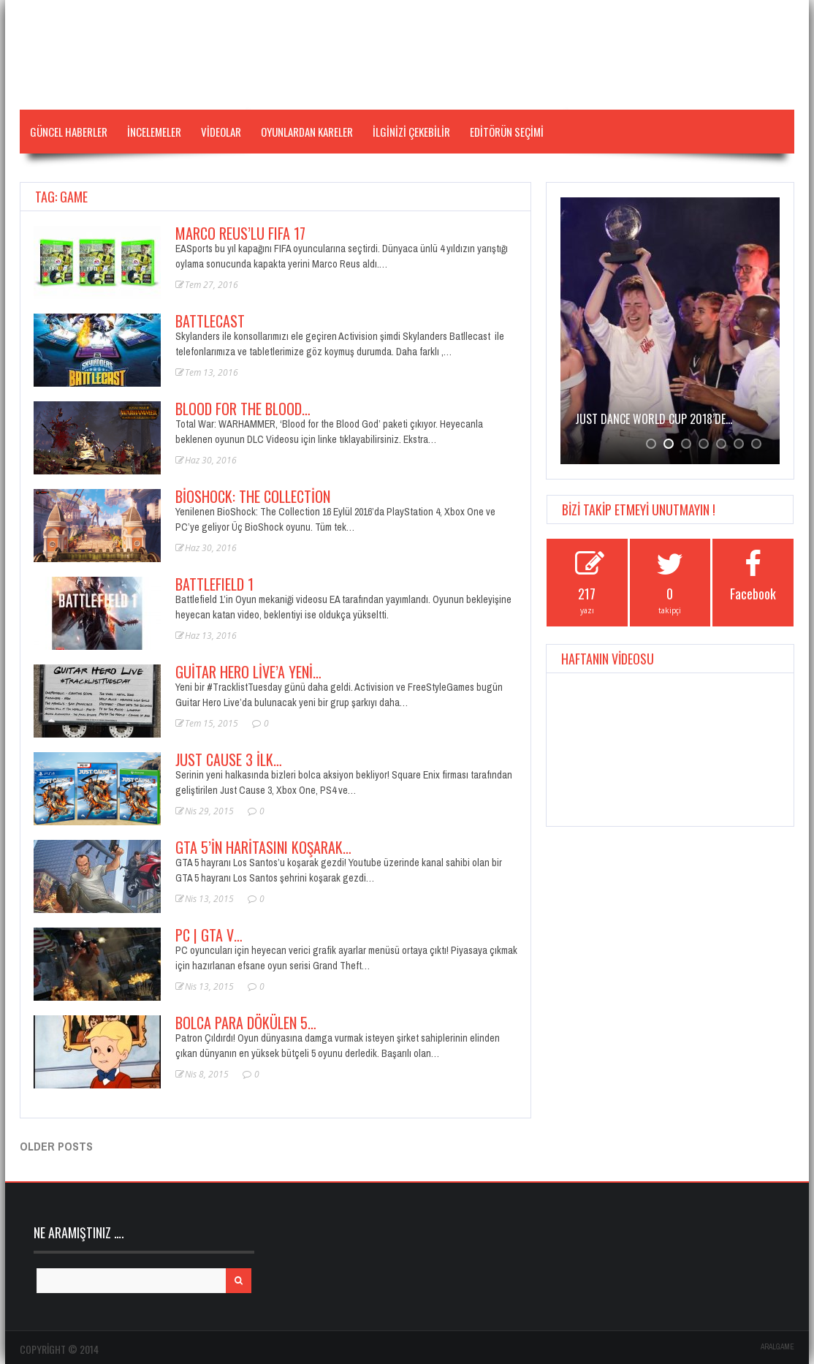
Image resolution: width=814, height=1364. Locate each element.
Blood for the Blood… (243, 409)
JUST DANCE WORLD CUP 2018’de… (653, 419)
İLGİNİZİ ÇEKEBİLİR (411, 132)
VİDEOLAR (221, 132)
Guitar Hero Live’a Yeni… (248, 672)
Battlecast (210, 321)
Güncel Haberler (68, 132)
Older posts (56, 1146)
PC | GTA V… (209, 935)
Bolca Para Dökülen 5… (245, 1023)
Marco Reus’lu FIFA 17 (240, 233)
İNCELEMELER (154, 132)
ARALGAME (777, 1347)
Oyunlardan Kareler (307, 132)
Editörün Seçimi (507, 132)
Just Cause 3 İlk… (228, 759)
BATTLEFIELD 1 (214, 584)
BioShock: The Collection (252, 496)
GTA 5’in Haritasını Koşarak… (263, 847)
